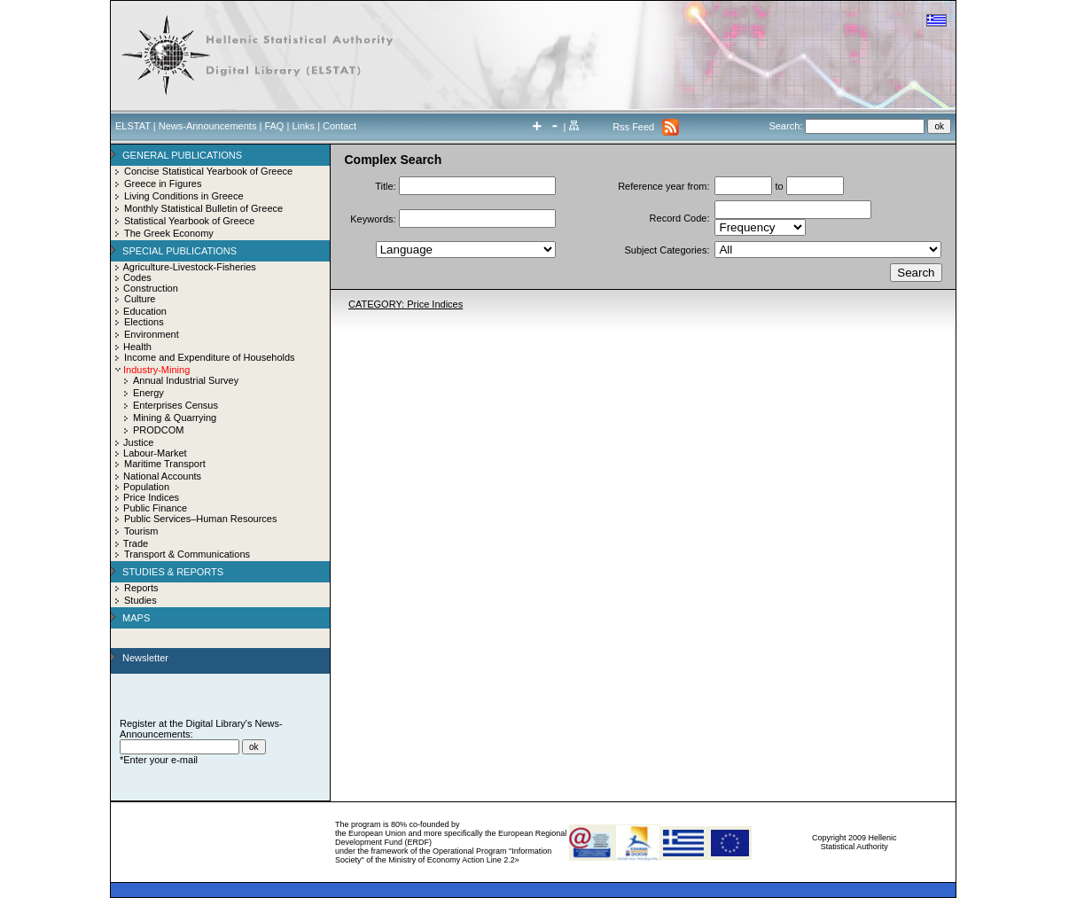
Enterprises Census (175, 405)
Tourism (141, 531)
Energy (148, 392)
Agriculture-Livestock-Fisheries (188, 267)
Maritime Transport (165, 463)
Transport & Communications (187, 554)
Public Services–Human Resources (200, 518)
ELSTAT (133, 126)
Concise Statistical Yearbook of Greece (208, 171)
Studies (140, 600)
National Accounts (162, 476)
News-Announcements (208, 126)
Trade (135, 543)
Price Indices (151, 497)
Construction (150, 288)
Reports (141, 587)
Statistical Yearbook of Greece (189, 220)
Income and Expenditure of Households (209, 357)
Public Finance (155, 508)
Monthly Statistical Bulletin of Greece (203, 208)
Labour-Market (155, 453)
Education (145, 311)
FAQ (274, 126)
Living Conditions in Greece (184, 196)
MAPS (136, 618)
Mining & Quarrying (174, 417)
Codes (137, 277)
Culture (139, 298)
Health (137, 346)
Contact (339, 126)
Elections (144, 321)
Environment (151, 334)
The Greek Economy (169, 233)
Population (146, 486)
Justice (138, 442)
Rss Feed (633, 126)
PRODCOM (158, 430)
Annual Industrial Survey (185, 380)
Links (303, 126)
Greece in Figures (162, 183)
